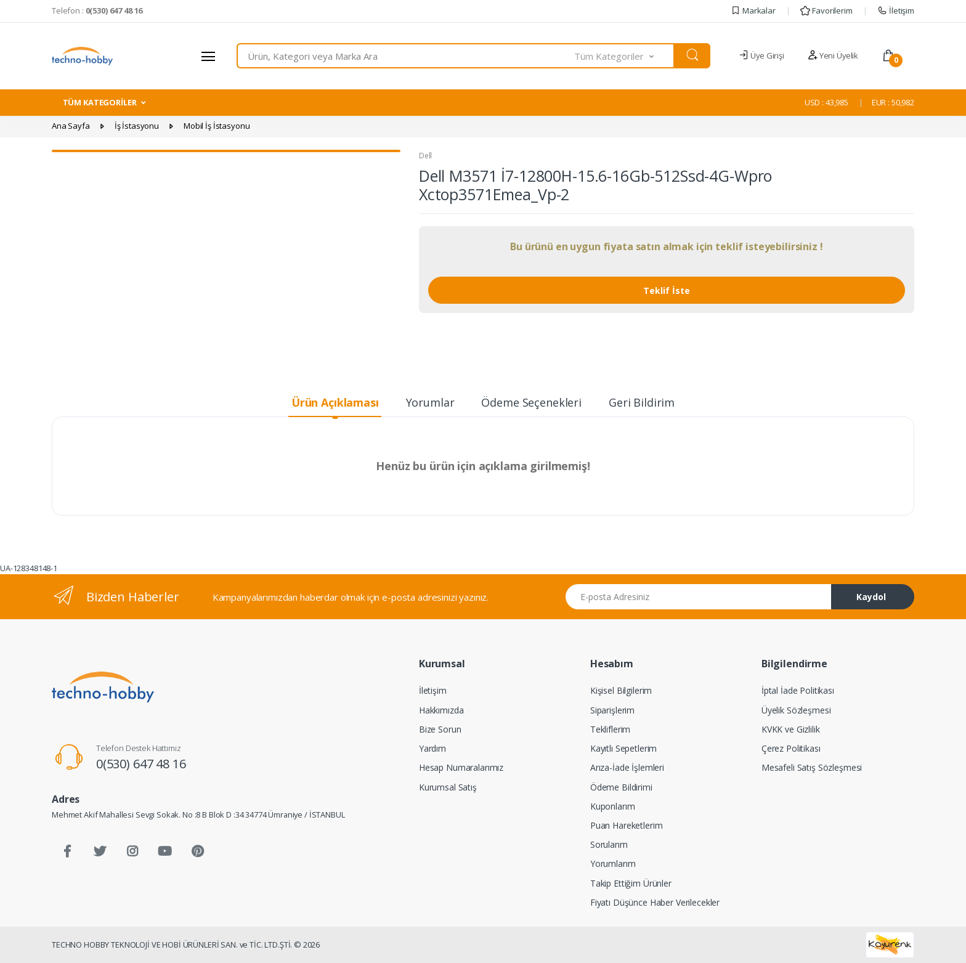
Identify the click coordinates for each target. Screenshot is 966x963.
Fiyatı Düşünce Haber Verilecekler (655, 902)
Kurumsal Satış (448, 787)
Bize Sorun (440, 729)
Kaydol (871, 597)
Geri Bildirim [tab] (642, 402)
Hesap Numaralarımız (461, 767)
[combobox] (406, 55)
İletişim (895, 10)
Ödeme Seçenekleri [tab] (531, 402)
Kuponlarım (612, 806)
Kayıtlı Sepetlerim (623, 748)
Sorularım (609, 844)
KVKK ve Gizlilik (790, 729)
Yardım (432, 748)
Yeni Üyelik (833, 55)
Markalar (753, 10)
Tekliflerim (610, 729)
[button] (624, 55)
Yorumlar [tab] (430, 402)
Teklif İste (666, 290)
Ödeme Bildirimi (621, 787)
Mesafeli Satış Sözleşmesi (811, 767)
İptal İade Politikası (797, 690)
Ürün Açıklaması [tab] (335, 402)
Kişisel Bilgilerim (621, 690)
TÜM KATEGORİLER (100, 102)
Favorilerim (826, 10)
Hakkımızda (441, 710)
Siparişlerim (612, 710)
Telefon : (97, 10)
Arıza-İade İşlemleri (627, 767)
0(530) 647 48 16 (141, 763)
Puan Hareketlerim (626, 825)
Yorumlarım (613, 863)
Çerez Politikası (791, 748)
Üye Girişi (761, 55)
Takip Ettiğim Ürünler (631, 883)
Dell (425, 155)
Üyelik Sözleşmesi (796, 710)
